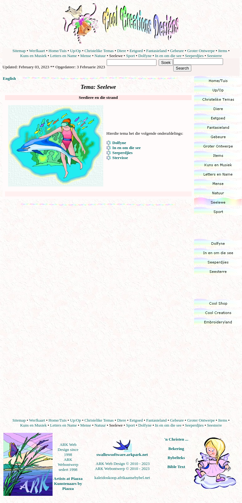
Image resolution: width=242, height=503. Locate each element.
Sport (130, 55)
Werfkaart (37, 50)
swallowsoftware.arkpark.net (122, 454)
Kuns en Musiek (33, 55)
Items (222, 50)
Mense (85, 55)
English (9, 78)
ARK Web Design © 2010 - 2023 (123, 463)
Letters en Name (63, 55)
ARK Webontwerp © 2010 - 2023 (122, 468)
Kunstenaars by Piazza (68, 486)
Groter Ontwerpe (201, 50)
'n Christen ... (176, 439)
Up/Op (75, 50)
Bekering (176, 448)
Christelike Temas (99, 50)
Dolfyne (145, 55)
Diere (121, 50)
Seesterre (214, 55)
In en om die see (168, 55)
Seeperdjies (194, 55)
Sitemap (19, 50)
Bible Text (176, 466)
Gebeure (177, 50)
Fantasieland (156, 50)
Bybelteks (176, 457)
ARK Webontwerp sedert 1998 (68, 464)
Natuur (100, 55)
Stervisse (120, 157)
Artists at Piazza (68, 478)
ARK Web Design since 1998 (68, 449)
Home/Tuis (58, 50)
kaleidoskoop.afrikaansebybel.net (122, 477)
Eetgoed (136, 50)
